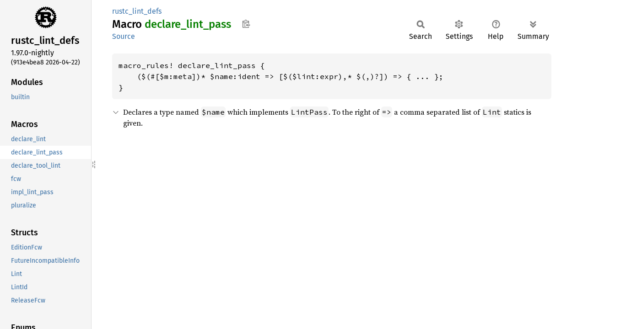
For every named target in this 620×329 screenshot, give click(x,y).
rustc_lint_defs (137, 11)
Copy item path (245, 24)
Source (123, 36)
